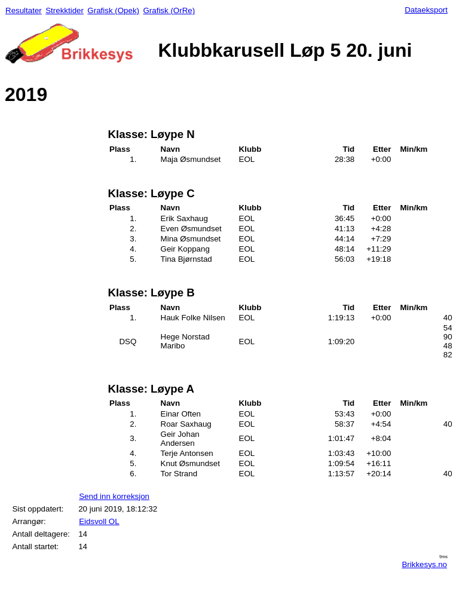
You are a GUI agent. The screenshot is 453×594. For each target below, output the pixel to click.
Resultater (23, 10)
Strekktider (64, 10)
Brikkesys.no (424, 564)
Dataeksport (426, 9)
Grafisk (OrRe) (169, 10)
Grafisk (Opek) (113, 10)
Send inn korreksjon (114, 496)
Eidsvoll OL (99, 521)
